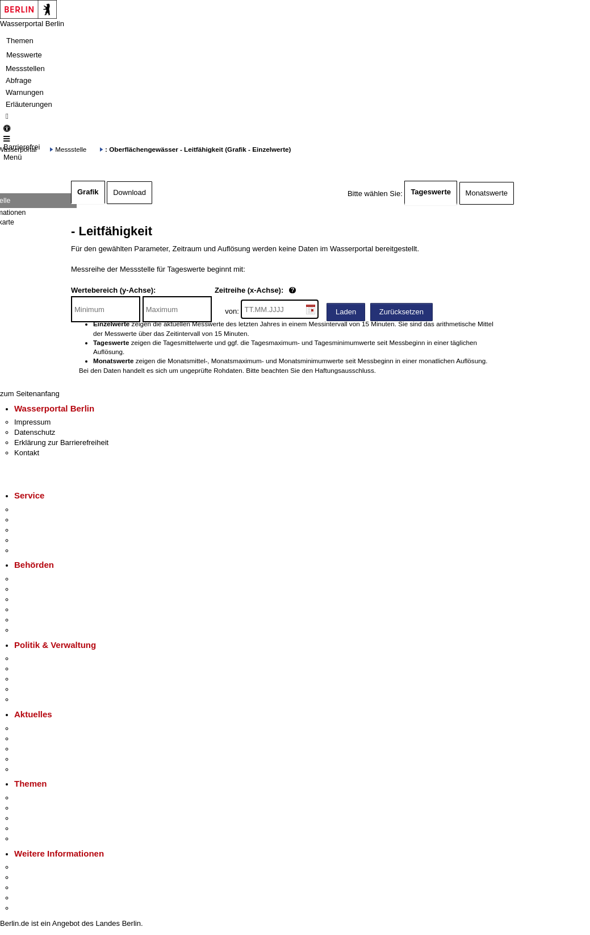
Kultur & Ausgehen (45, 867)
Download (129, 192)
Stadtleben (31, 898)
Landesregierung (42, 658)
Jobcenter (30, 620)
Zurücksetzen (401, 311)
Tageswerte (431, 192)
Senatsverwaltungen (47, 589)
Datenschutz (34, 432)
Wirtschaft (30, 887)
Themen (20, 40)
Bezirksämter (35, 599)
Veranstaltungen (41, 749)
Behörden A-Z (37, 579)
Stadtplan (29, 908)
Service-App (34, 509)
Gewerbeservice (41, 550)
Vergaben (30, 699)
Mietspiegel (33, 828)
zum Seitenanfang (30, 393)
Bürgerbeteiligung (43, 679)
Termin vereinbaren (45, 520)
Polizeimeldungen (43, 738)
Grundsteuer (34, 838)
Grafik (88, 192)
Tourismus (31, 877)
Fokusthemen (36, 797)
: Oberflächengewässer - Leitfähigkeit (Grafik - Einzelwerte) (198, 149)
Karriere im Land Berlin (52, 668)
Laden (346, 311)
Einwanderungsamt (45, 630)
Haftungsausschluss (344, 370)
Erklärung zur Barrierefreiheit (61, 442)
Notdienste (31, 540)
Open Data (32, 689)
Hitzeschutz (33, 769)
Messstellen (25, 68)
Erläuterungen (29, 104)
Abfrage (19, 80)
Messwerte (24, 55)
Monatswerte (487, 193)
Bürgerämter (34, 609)
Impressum (32, 422)
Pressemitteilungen (45, 728)
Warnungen (25, 92)
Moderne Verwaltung (48, 818)
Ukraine (27, 759)
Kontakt (26, 452)
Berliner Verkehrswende (53, 808)
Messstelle (70, 149)
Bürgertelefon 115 (43, 530)
